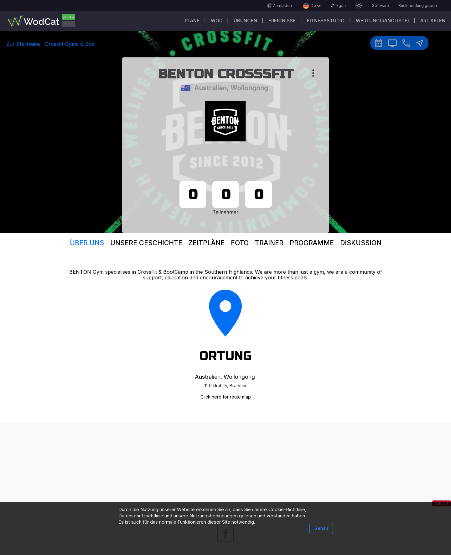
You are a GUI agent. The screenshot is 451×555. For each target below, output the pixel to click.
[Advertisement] (225, 467)
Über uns (87, 243)
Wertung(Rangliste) (382, 21)
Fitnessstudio (326, 21)
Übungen (245, 21)
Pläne (192, 21)
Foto (240, 243)
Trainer (269, 243)
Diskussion (360, 243)
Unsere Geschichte (146, 243)
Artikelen (432, 21)
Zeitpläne (207, 243)
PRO (68, 24)
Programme (312, 243)
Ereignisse (282, 21)
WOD (216, 21)
